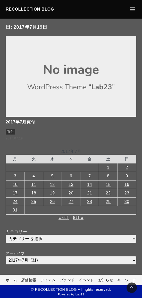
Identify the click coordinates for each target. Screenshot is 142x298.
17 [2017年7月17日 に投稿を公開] (15, 193)
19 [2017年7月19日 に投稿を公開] (52, 193)
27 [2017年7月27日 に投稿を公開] (71, 201)
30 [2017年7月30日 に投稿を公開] (126, 201)
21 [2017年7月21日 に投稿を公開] (89, 193)
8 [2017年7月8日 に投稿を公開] (108, 176)
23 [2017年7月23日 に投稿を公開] (126, 193)
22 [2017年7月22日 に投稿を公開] (108, 193)
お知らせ (105, 280)
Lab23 (80, 294)
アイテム (48, 280)
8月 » (78, 217)
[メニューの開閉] (132, 9)
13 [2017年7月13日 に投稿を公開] (71, 184)
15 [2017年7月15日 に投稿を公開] (108, 184)
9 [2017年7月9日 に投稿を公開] (127, 176)
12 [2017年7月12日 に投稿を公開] (52, 184)
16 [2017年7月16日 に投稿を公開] (126, 184)
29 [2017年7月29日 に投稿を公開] (108, 201)
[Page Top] (132, 288)
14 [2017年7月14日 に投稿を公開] (89, 184)
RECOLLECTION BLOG (30, 9)
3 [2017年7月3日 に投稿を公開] (15, 176)
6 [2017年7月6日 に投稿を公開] (71, 176)
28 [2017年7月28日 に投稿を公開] (89, 201)
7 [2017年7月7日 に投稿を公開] (89, 176)
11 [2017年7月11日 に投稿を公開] (33, 184)
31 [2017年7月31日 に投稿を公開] (15, 210)
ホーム (11, 280)
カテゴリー (16, 231)
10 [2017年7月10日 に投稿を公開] (15, 184)
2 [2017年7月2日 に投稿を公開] (127, 167)
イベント (86, 280)
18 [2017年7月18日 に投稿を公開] (33, 193)
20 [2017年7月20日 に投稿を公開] (71, 193)
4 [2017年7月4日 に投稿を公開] (33, 176)
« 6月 (64, 217)
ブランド (67, 280)
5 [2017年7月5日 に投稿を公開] (52, 176)
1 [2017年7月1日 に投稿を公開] (108, 167)
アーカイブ (15, 253)
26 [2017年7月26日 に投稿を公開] (52, 201)
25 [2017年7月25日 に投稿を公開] (33, 201)
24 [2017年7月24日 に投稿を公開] (15, 201)
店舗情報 (28, 280)
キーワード (126, 280)
